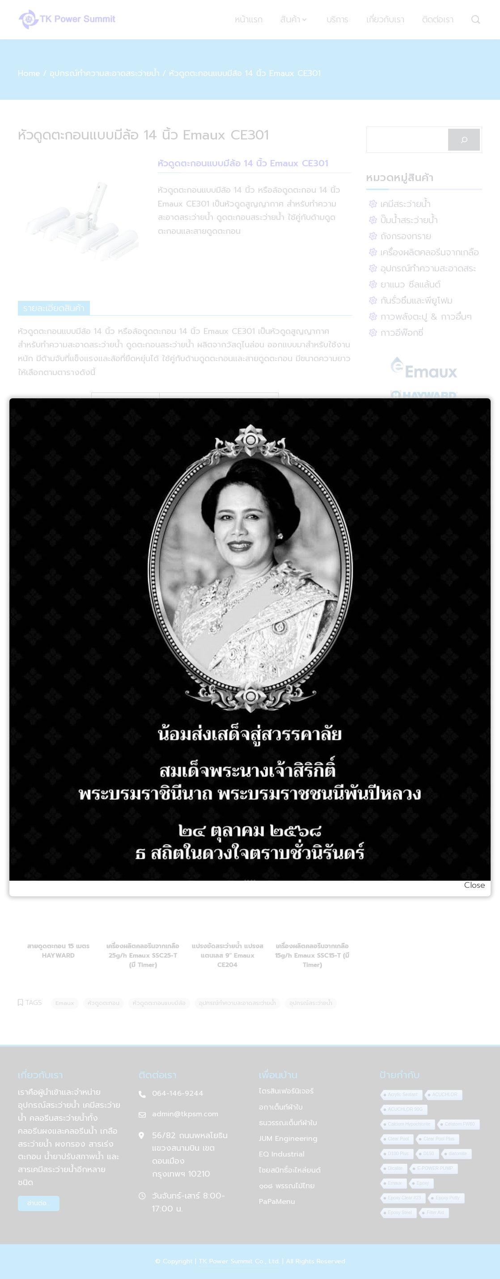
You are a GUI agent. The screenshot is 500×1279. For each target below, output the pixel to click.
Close (474, 885)
